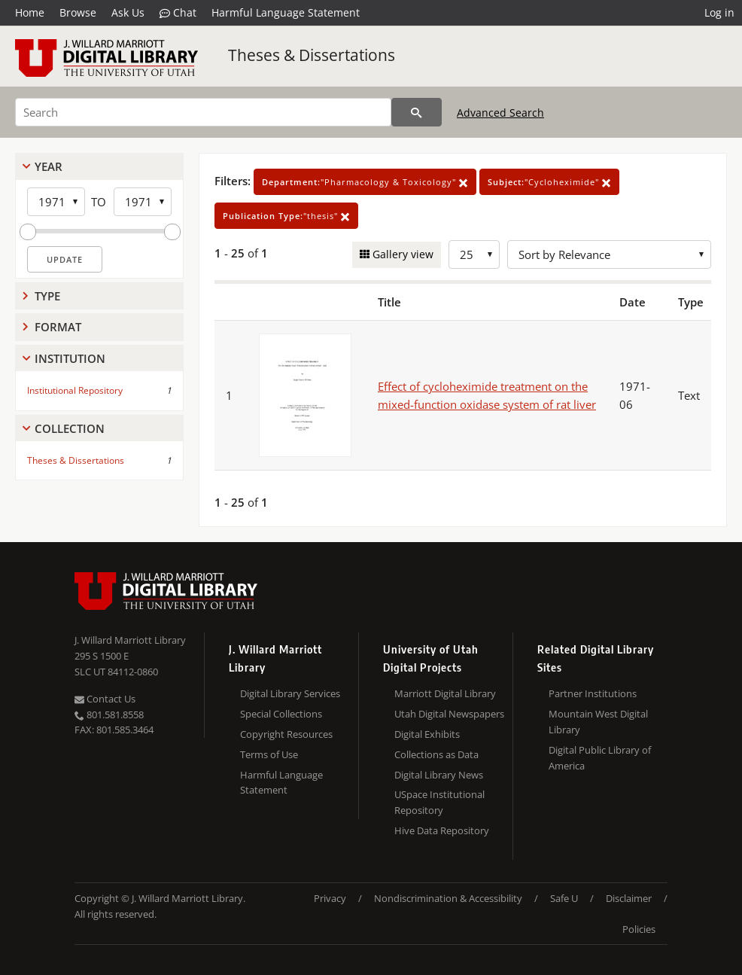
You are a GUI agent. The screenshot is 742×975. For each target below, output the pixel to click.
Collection (70, 428)
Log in (719, 12)
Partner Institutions (593, 693)
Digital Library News (438, 775)
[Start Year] (56, 201)
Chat (178, 12)
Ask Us (127, 12)
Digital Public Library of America (600, 757)
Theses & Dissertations (311, 55)
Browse (77, 12)
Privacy (330, 898)
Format (58, 326)
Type (47, 295)
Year (48, 166)
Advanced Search (500, 112)
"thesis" (286, 215)
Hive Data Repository (441, 830)
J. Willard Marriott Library (130, 640)
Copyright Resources (286, 734)
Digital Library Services (290, 693)
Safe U (564, 898)
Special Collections (281, 714)
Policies (638, 929)
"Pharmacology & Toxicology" (365, 181)
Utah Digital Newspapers (449, 714)
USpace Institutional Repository (439, 802)
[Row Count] (474, 254)
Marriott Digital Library (445, 693)
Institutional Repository (75, 390)
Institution (70, 358)
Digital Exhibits (427, 734)
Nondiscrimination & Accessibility (448, 898)
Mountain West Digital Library (598, 721)
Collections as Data (436, 754)
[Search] (203, 112)
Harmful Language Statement (285, 12)
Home (29, 12)
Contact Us (105, 698)
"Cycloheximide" (549, 181)
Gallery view (401, 254)
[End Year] (143, 201)
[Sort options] (609, 254)
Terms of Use (269, 754)
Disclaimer (629, 898)
